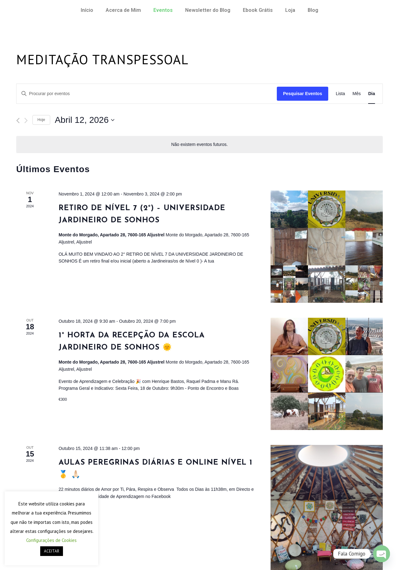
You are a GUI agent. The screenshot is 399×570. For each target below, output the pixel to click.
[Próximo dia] (26, 120)
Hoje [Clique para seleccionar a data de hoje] (41, 120)
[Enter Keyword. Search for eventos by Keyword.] (147, 94)
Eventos (163, 10)
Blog (313, 10)
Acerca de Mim (123, 10)
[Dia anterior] (18, 120)
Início (87, 10)
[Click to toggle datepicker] (85, 120)
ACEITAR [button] (51, 551)
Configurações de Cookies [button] (51, 540)
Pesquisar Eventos (302, 93)
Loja (290, 10)
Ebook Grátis (258, 10)
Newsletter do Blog (207, 10)
